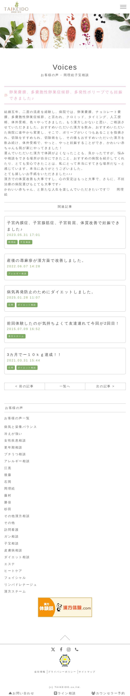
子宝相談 (25, 242)
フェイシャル (15, 577)
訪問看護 (11, 529)
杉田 (8, 509)
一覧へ (65, 386)
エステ (9, 564)
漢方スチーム (16, 336)
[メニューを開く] (123, 7)
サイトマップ (87, 671)
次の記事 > (105, 386)
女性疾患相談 (15, 440)
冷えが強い (13, 433)
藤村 (8, 495)
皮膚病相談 (13, 550)
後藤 (8, 475)
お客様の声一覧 (17, 418)
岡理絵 (12, 242)
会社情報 (40, 671)
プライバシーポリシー (62, 671)
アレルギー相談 (17, 273)
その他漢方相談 (17, 516)
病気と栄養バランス (20, 427)
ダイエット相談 (27, 305)
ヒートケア (13, 570)
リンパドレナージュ (20, 584)
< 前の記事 (24, 386)
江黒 (8, 468)
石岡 (11, 305)
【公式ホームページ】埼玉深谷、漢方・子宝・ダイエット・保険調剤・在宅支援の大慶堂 (16, 7)
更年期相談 (13, 447)
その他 (9, 522)
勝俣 (8, 502)
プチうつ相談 (15, 454)
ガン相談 (11, 536)
